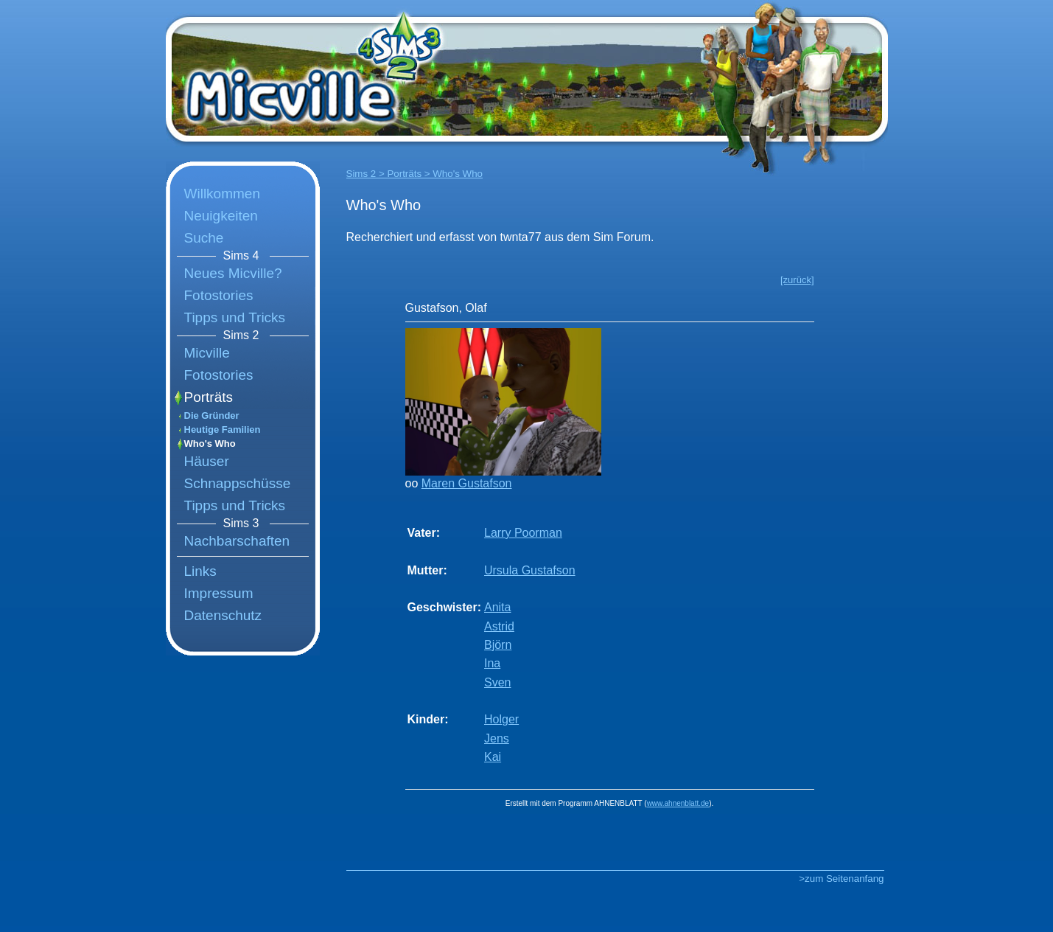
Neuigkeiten (221, 215)
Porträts (209, 397)
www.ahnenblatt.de (678, 803)
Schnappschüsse (237, 483)
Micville (207, 353)
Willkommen (222, 193)
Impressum (218, 593)
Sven (497, 682)
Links (200, 571)
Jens (496, 738)
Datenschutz (223, 615)
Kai (492, 757)
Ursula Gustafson (530, 570)
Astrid (499, 626)
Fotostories (218, 295)
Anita (497, 607)
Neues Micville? (233, 273)
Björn (497, 645)
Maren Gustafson (466, 483)
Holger (501, 719)
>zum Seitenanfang (841, 878)
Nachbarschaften (237, 541)
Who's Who (210, 443)
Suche (204, 238)
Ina (492, 663)
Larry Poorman (523, 532)
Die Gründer (211, 415)
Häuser (206, 461)
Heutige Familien (222, 429)
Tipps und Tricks (235, 317)
